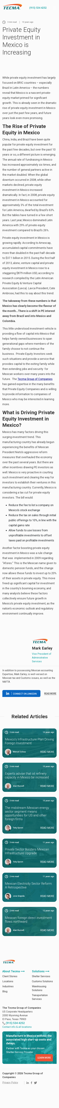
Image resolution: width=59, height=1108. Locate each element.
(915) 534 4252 (38, 7)
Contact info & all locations (17, 1026)
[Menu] (54, 7)
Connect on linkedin (21, 693)
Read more (50, 693)
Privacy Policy (10, 1082)
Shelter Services (41, 976)
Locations (7, 981)
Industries (8, 986)
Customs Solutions (42, 981)
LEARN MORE (44, 1057)
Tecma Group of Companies (35, 379)
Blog (4, 991)
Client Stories (9, 976)
